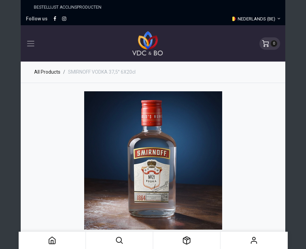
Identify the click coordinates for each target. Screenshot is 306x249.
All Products (47, 72)
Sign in (253, 240)
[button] (119, 240)
